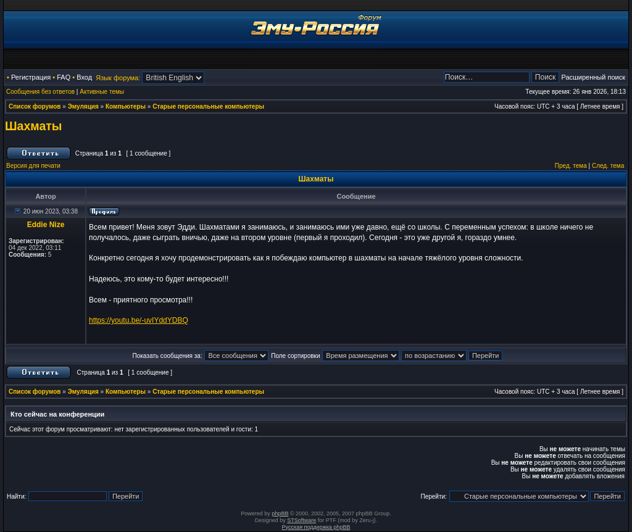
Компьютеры (126, 106)
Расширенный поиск (593, 77)
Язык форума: (118, 77)
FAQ (63, 77)
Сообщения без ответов (40, 91)
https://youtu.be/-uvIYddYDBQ (138, 320)
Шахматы (33, 126)
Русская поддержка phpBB (316, 527)
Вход (84, 77)
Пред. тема (571, 165)
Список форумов (35, 106)
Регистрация (31, 77)
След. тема (608, 165)
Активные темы (102, 91)
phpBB (280, 513)
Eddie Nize (46, 224)
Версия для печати (33, 165)
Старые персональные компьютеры (208, 106)
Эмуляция (83, 106)
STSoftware (301, 520)
